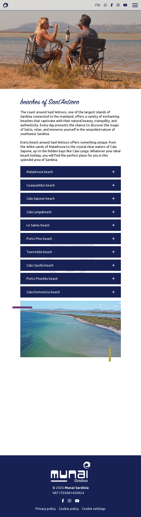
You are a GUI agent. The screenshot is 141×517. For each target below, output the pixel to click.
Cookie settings (94, 508)
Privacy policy (45, 508)
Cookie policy (69, 508)
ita (97, 5)
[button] (70, 172)
